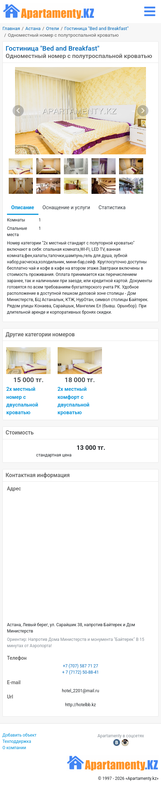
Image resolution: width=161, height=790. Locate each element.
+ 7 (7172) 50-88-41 (80, 672)
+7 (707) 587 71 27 (80, 666)
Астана (33, 28)
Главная (11, 28)
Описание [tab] (22, 208)
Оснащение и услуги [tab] (66, 208)
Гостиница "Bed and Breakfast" (96, 28)
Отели (52, 28)
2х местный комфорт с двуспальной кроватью (73, 401)
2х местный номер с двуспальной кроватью (22, 401)
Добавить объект (19, 735)
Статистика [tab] (111, 208)
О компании (14, 747)
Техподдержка (16, 741)
